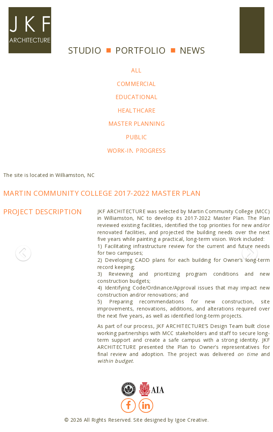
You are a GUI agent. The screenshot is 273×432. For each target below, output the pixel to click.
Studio (85, 50)
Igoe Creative (191, 419)
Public (136, 137)
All (136, 70)
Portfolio (141, 50)
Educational (136, 97)
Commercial (136, 84)
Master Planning (136, 124)
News (192, 50)
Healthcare (137, 110)
